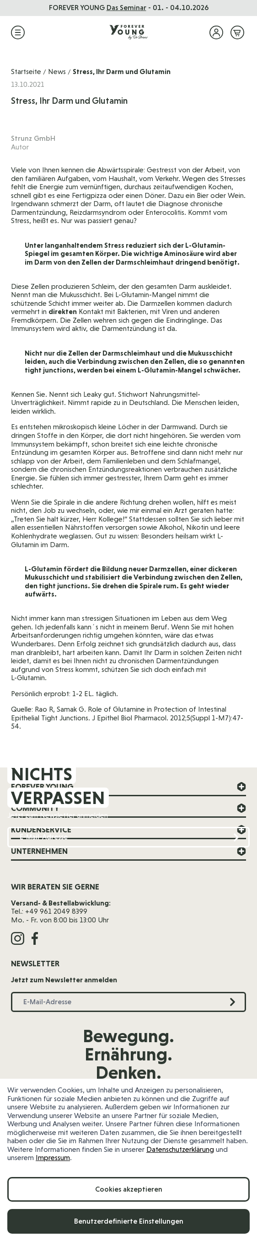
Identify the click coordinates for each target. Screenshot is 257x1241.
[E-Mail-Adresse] (128, 837)
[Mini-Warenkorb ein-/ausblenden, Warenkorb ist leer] (237, 32)
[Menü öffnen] (18, 32)
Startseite (26, 71)
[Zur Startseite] (128, 32)
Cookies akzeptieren (128, 1189)
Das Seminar (126, 7)
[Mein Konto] (216, 32)
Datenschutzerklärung (180, 1149)
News (57, 71)
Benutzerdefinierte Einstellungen (128, 1221)
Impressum (53, 1157)
